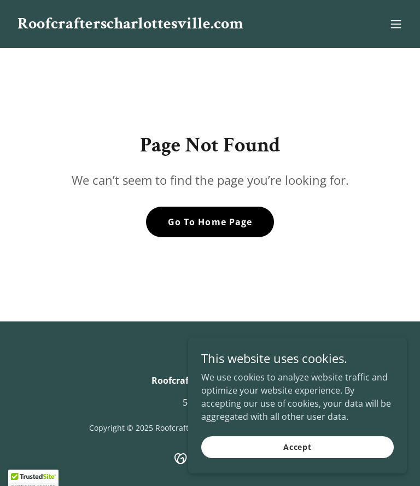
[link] (130, 25)
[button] (396, 24)
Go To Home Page (210, 222)
